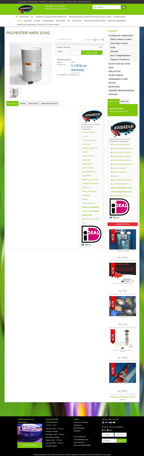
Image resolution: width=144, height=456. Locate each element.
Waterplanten (119, 17)
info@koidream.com (81, 439)
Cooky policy (106, 454)
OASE (110, 68)
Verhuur (112, 94)
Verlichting (114, 71)
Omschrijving (12, 103)
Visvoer (37, 21)
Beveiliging (114, 87)
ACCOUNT (114, 101)
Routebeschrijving (30, 445)
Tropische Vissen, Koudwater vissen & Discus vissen (90, 17)
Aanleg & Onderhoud (84, 1)
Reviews (23, 103)
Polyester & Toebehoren (119, 60)
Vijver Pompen (115, 75)
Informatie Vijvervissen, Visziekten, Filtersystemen (38, 25)
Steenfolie (114, 51)
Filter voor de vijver (119, 64)
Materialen (77, 21)
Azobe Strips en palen (119, 43)
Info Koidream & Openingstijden (28, 1)
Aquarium (28, 21)
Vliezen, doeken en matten (121, 39)
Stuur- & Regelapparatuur (120, 55)
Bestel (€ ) (91, 53)
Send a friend (33, 103)
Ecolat (112, 47)
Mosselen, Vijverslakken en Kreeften (51, 17)
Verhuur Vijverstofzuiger (95, 21)
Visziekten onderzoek (117, 21)
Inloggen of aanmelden (56, 6)
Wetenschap (43, 1)
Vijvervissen (23, 17)
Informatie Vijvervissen (56, 1)
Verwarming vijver (118, 79)
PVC (68, 21)
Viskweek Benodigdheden (121, 91)
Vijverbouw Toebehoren (120, 36)
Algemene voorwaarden (79, 454)
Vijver (19, 21)
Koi (32, 17)
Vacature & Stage (71, 1)
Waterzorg (60, 21)
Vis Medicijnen (48, 21)
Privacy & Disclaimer (94, 454)
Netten (112, 83)
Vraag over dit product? (49, 103)
